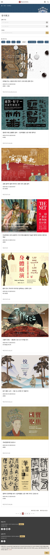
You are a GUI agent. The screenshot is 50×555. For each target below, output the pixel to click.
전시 (5, 5)
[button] (44, 2)
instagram (4, 529)
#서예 (3, 42)
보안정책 (10, 549)
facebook (2, 529)
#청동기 (24, 42)
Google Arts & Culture (9, 529)
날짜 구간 (3, 19)
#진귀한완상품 (32, 42)
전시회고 (9, 5)
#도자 (13, 42)
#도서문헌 (40, 42)
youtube (7, 529)
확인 (47, 553)
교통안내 (21, 524)
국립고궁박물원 (24, 2)
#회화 (8, 42)
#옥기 (18, 42)
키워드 (3, 30)
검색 (47, 33)
